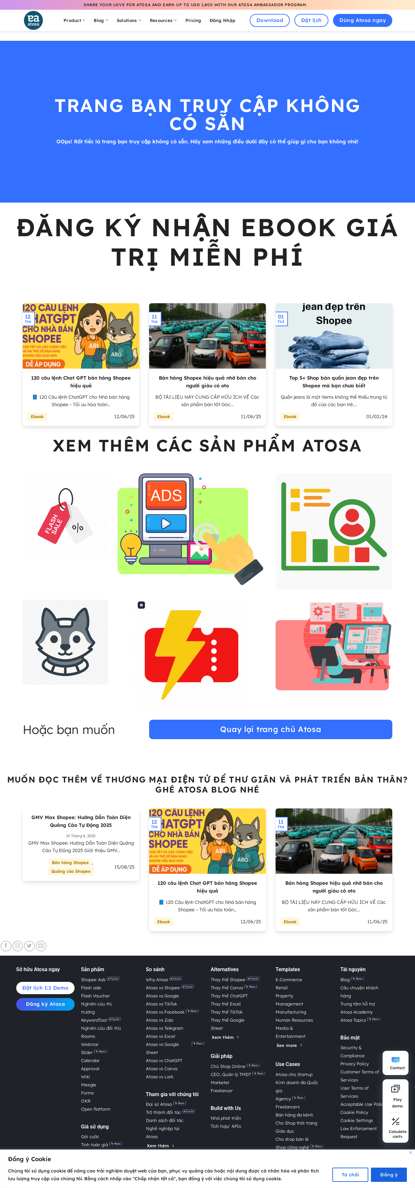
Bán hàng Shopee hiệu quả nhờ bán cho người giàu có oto (207, 382)
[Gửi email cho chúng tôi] (41, 946)
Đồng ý (388, 1175)
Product (74, 20)
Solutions (129, 20)
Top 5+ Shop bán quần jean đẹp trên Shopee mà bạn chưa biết (334, 382)
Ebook (37, 416)
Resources (163, 20)
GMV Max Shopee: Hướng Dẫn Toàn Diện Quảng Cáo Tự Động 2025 (81, 821)
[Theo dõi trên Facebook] (6, 946)
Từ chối (350, 1175)
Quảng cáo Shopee (71, 871)
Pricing (193, 20)
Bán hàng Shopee (70, 862)
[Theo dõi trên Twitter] (29, 946)
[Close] (410, 1152)
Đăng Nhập (222, 20)
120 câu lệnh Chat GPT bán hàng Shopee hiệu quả (81, 382)
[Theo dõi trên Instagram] (17, 946)
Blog (101, 20)
